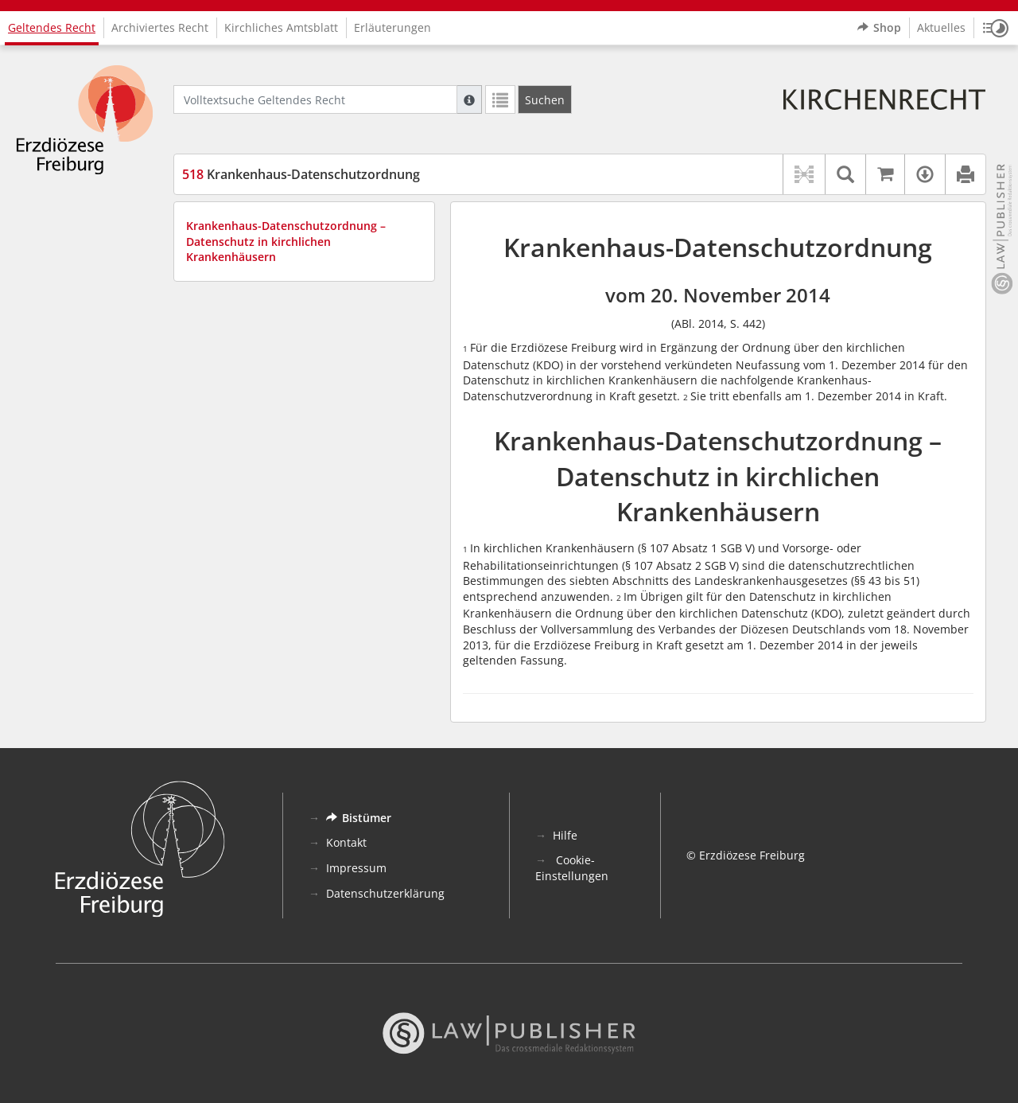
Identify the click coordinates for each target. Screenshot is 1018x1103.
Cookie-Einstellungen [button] (571, 867)
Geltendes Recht (51, 27)
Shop (879, 28)
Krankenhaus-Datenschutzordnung (301, 174)
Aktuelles (941, 27)
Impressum (356, 867)
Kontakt (346, 842)
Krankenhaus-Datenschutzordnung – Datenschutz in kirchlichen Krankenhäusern (286, 241)
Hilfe (565, 835)
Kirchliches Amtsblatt (281, 27)
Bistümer (358, 817)
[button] (995, 28)
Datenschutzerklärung (385, 893)
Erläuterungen (392, 27)
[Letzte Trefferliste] (500, 99)
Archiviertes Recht (159, 27)
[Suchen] (545, 99)
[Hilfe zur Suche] (469, 99)
